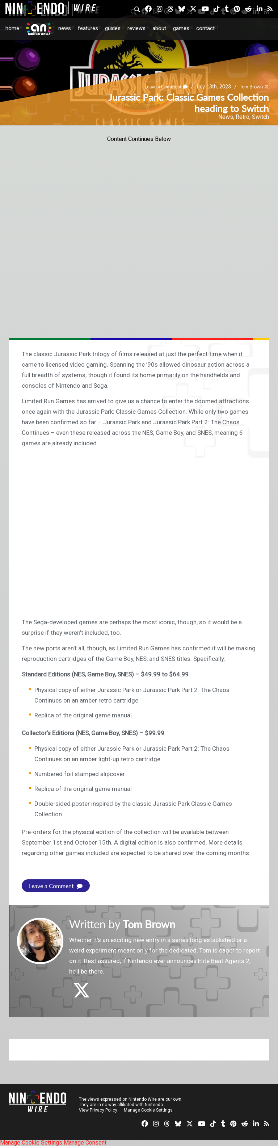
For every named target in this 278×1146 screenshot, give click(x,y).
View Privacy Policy (98, 1110)
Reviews (136, 28)
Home (12, 28)
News (64, 28)
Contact (205, 28)
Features (88, 28)
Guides (113, 28)
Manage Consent (85, 1142)
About (159, 28)
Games (181, 28)
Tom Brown (249, 87)
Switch (260, 116)
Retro (242, 116)
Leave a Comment (161, 87)
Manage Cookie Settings (148, 1110)
